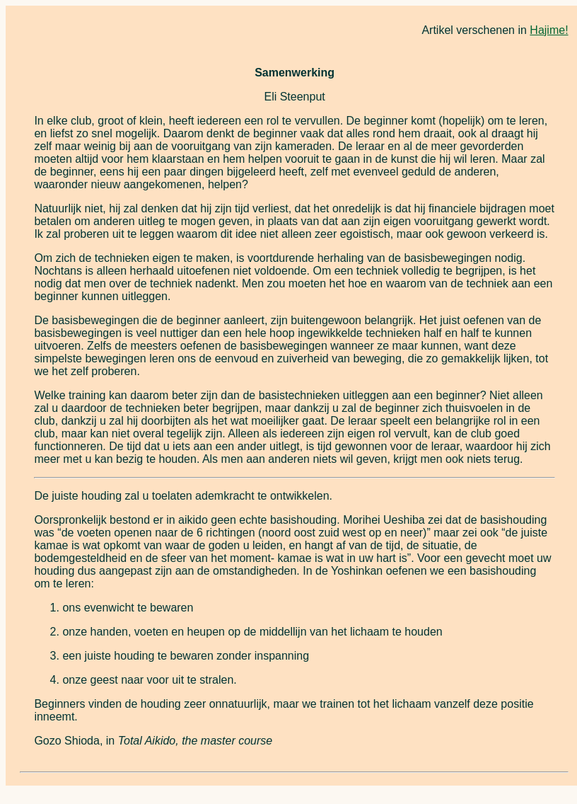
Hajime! (549, 30)
